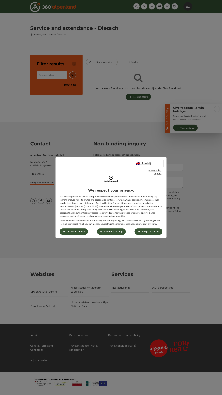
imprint (157, 173)
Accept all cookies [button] (150, 231)
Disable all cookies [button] (76, 231)
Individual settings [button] (113, 231)
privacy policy (154, 170)
